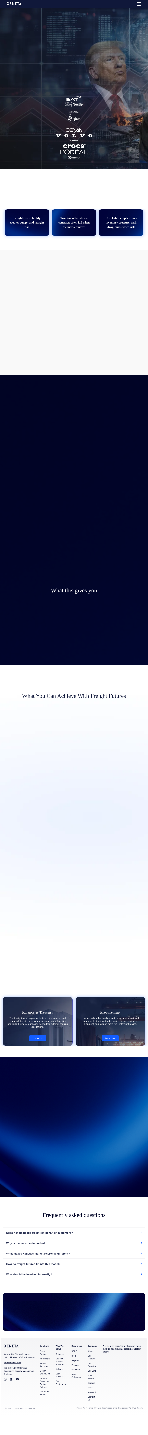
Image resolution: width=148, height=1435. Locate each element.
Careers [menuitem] (91, 1402)
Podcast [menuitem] (75, 1384)
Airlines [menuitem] (59, 1388)
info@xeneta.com (12, 1382)
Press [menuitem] (90, 1407)
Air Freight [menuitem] (45, 1378)
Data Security (137, 1427)
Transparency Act (124, 1427)
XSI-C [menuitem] (74, 1370)
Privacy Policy (81, 1427)
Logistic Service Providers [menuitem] (60, 1381)
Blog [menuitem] (74, 1375)
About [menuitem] (90, 1370)
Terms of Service (94, 1427)
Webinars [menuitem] (76, 1389)
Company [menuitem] (92, 1365)
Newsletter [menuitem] (93, 1411)
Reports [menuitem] (75, 1380)
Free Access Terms (109, 1427)
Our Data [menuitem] (92, 1390)
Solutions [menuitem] (44, 1365)
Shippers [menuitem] (60, 1373)
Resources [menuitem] (77, 1365)
